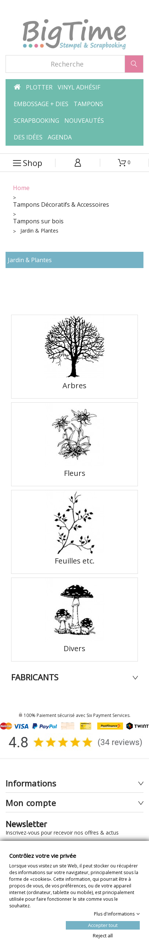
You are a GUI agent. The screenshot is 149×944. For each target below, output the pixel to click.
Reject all (103, 935)
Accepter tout (103, 924)
